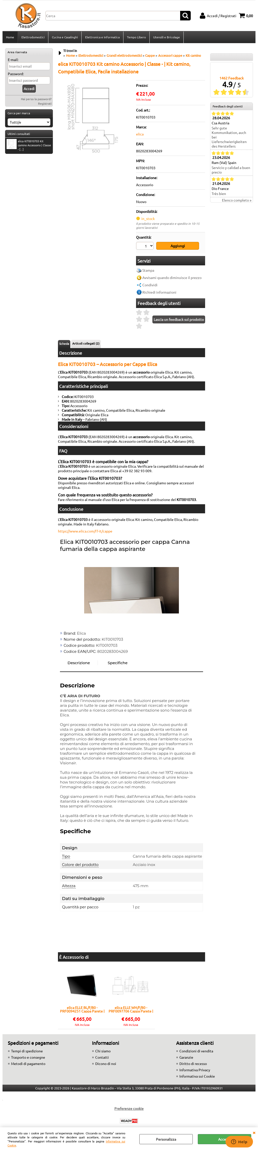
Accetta (224, 1139)
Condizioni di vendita (196, 1051)
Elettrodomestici (33, 37)
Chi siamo (103, 1051)
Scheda (64, 344)
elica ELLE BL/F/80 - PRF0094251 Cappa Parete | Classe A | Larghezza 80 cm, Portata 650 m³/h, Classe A (82, 1009)
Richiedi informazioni (159, 292)
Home (10, 37)
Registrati (45, 103)
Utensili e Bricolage (166, 37)
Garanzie (186, 1057)
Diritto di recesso (193, 1063)
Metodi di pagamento (28, 1063)
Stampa (148, 270)
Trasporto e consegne (28, 1057)
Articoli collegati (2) (86, 343)
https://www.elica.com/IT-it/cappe (85, 531)
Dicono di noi (105, 1063)
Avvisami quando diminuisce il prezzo (172, 277)
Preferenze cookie (129, 1108)
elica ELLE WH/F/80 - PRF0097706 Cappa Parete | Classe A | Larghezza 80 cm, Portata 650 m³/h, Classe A (131, 1009)
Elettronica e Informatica (102, 37)
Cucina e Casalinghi (65, 37)
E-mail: (13, 59)
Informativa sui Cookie (197, 1076)
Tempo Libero (136, 37)
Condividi (149, 285)
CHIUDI (253, 1132)
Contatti (102, 1057)
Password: (16, 73)
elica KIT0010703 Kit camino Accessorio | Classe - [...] (29, 145)
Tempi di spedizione (27, 1051)
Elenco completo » (236, 200)
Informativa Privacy (194, 1070)
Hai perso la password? (36, 99)
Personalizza (166, 1139)
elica (140, 134)
